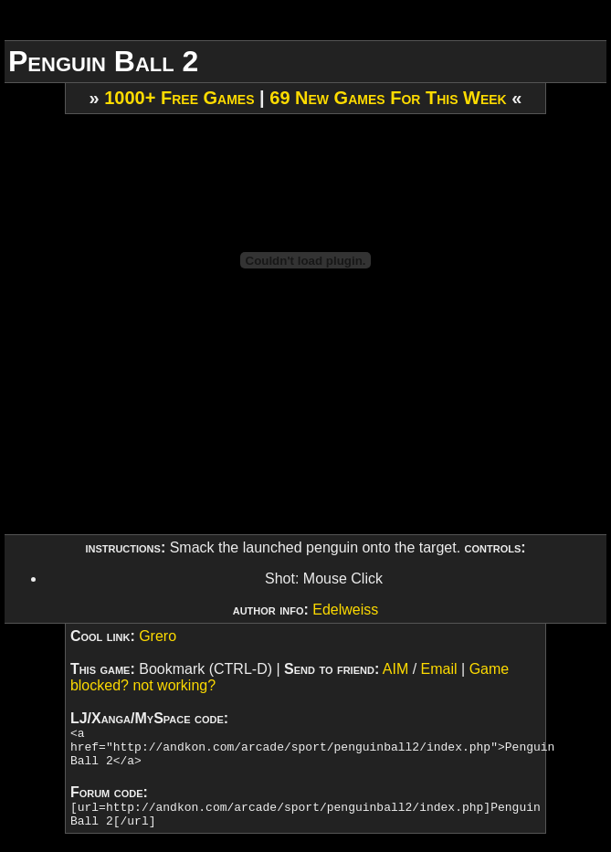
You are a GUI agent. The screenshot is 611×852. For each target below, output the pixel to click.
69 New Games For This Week (387, 98)
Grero (157, 636)
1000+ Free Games (179, 98)
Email (439, 669)
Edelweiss (345, 609)
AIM (395, 669)
